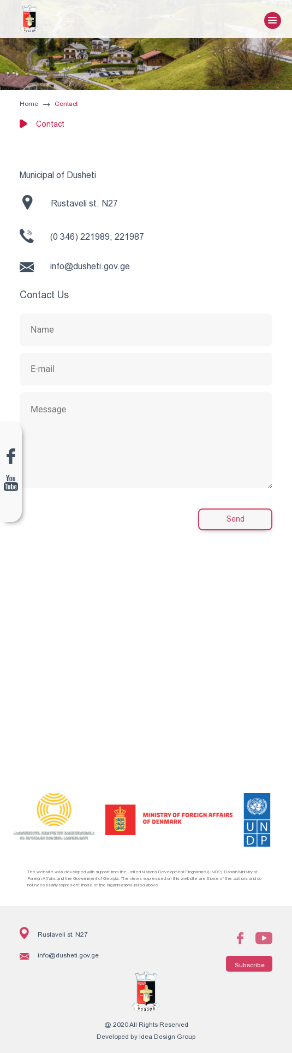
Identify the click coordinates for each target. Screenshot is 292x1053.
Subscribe (250, 965)
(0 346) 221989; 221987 (82, 236)
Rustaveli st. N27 (70, 202)
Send (236, 518)
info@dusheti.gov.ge (75, 267)
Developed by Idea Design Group (146, 1036)
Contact (66, 104)
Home (29, 104)
